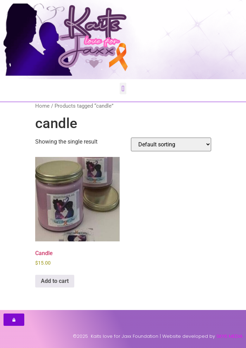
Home (42, 106)
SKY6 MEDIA (229, 336)
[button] (123, 88)
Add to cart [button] (55, 281)
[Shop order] (171, 144)
